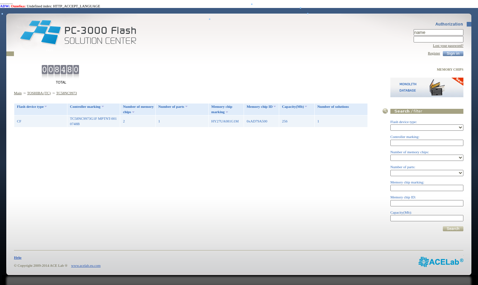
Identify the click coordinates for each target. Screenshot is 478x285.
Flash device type (30, 106)
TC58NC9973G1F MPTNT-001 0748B (93, 121)
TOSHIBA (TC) (39, 93)
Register (434, 53)
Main (18, 93)
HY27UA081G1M (225, 121)
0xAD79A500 (257, 121)
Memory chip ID (260, 106)
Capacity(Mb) (293, 106)
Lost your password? (448, 45)
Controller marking (85, 106)
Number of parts (171, 106)
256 (284, 121)
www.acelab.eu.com (86, 265)
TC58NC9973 (66, 93)
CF (19, 121)
